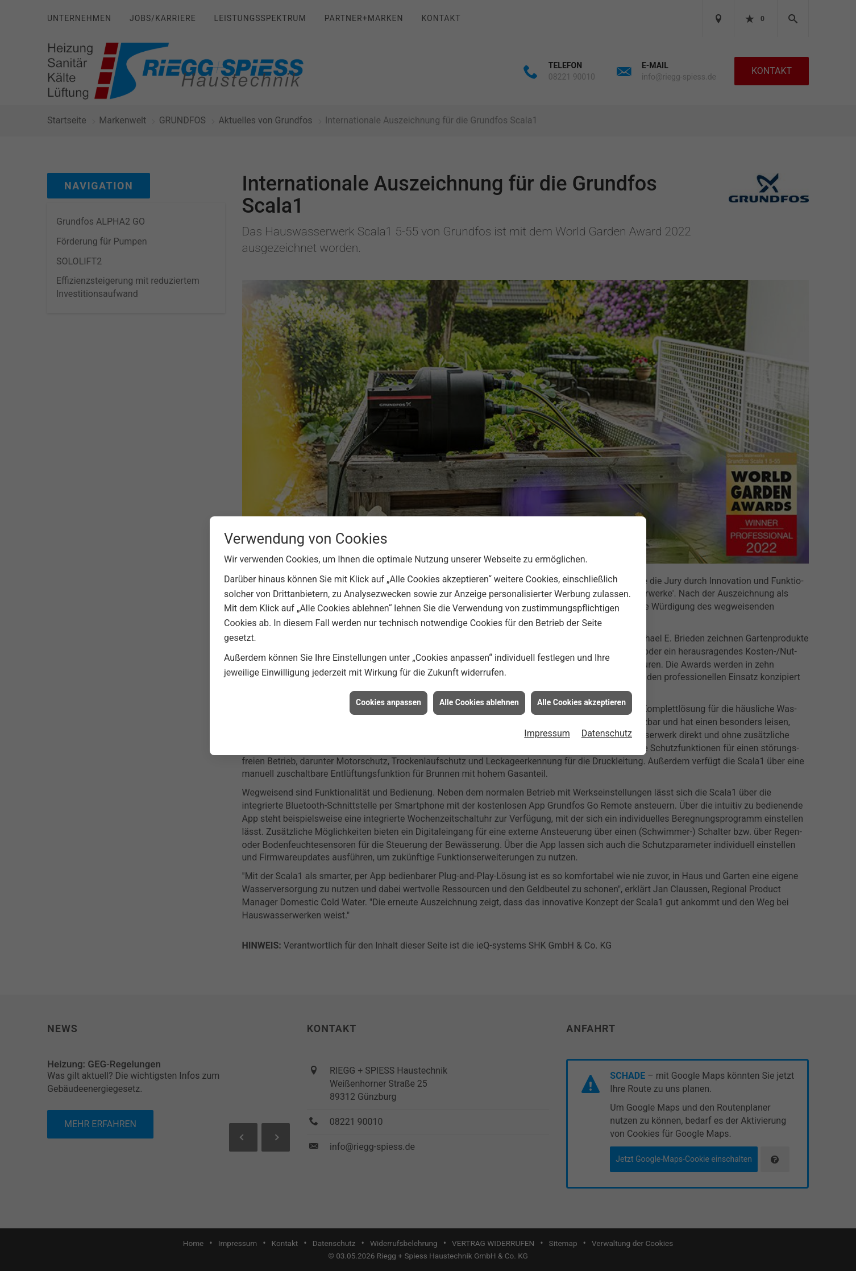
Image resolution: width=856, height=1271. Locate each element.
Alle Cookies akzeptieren (581, 702)
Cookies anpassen (388, 702)
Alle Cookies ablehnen (479, 702)
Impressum (547, 733)
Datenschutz (606, 733)
